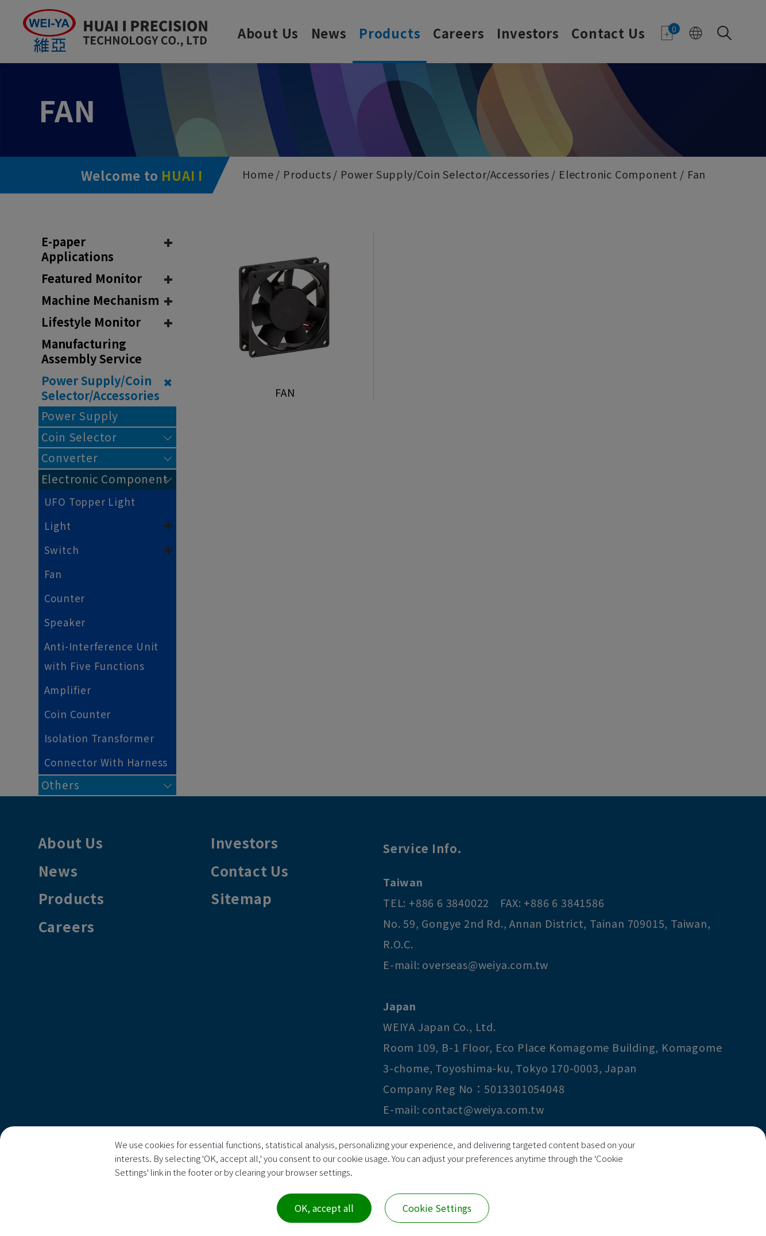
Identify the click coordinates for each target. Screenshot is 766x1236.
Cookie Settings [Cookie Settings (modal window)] (437, 1208)
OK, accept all (324, 1208)
